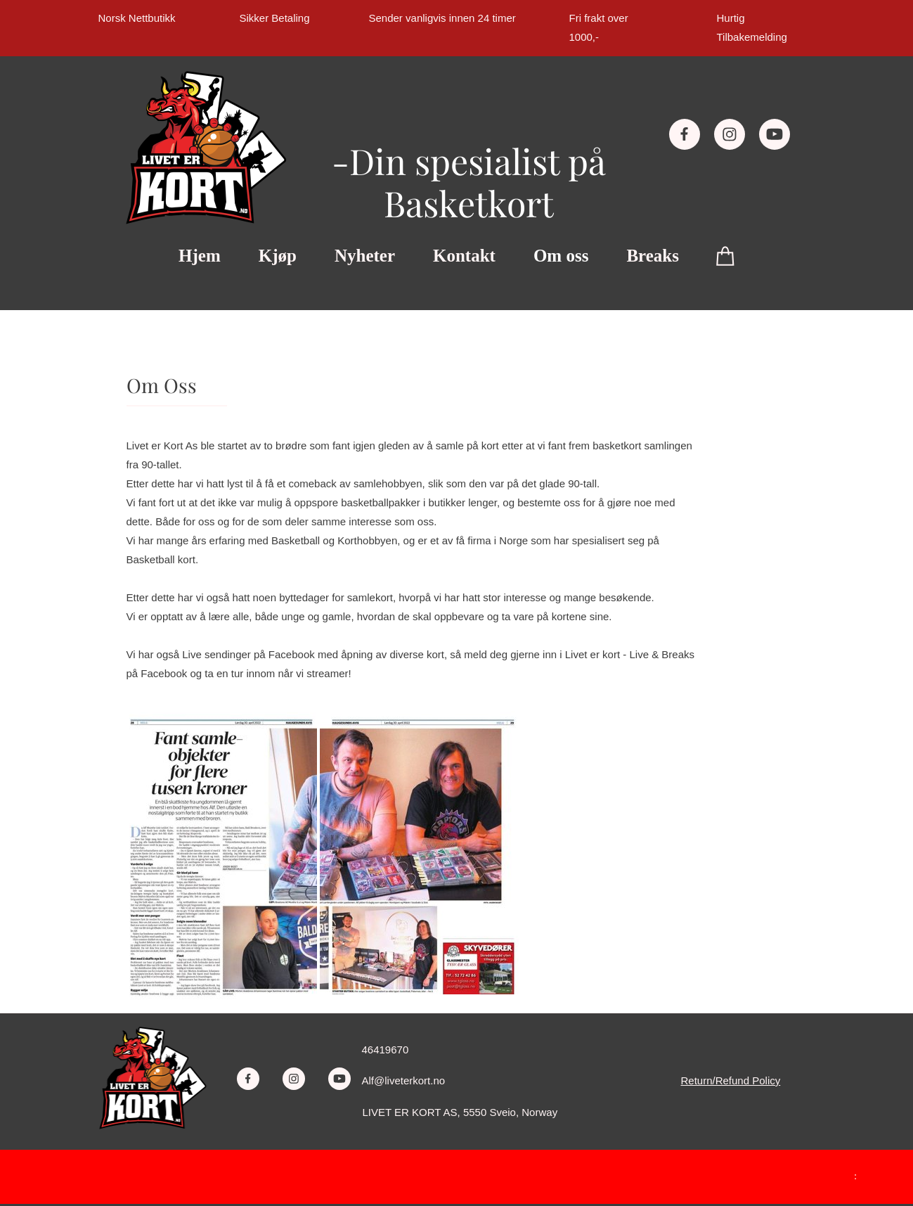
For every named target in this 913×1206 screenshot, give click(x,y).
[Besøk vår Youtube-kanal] (774, 134)
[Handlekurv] (725, 255)
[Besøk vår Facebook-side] (684, 134)
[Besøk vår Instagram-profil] (729, 134)
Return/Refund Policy (731, 1080)
